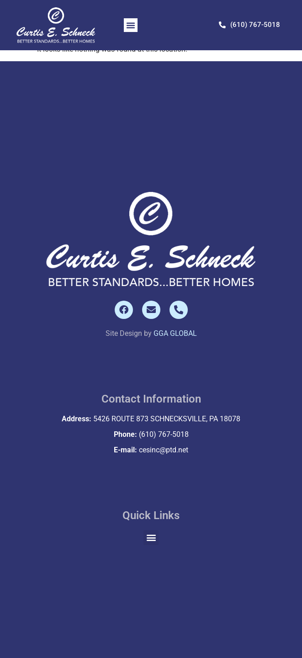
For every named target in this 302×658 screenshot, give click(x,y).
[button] (131, 25)
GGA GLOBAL (175, 333)
